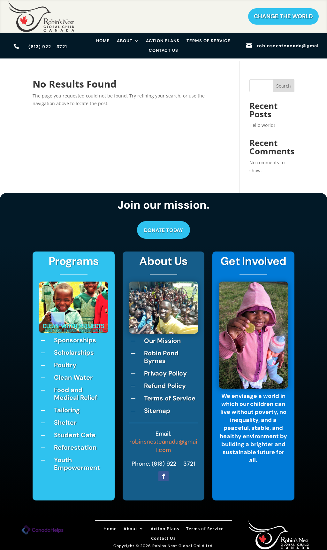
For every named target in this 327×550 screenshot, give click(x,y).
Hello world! (262, 123)
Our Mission (162, 338)
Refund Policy (165, 383)
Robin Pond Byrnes (161, 355)
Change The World (283, 16)
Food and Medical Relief (75, 391)
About (125, 41)
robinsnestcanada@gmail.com (163, 444)
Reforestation (75, 445)
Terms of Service (208, 41)
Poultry (65, 363)
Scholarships (74, 350)
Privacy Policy (165, 371)
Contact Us (163, 50)
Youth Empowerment (77, 461)
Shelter (65, 420)
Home (103, 41)
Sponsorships (75, 338)
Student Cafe (74, 433)
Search (283, 84)
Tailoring (67, 408)
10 (98, 321)
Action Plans (162, 41)
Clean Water (73, 375)
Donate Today (163, 228)
